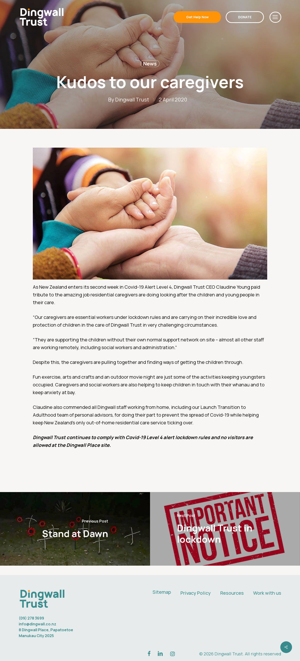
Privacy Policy (195, 593)
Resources (232, 593)
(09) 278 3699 (31, 618)
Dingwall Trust (132, 99)
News (150, 63)
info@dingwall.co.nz (37, 624)
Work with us (267, 593)
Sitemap (162, 592)
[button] (275, 17)
